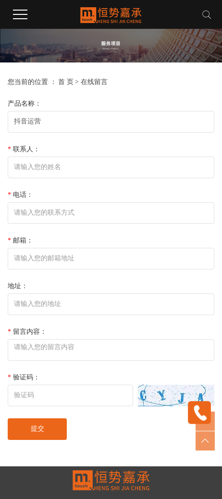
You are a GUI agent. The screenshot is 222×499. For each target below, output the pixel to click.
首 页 (66, 81)
